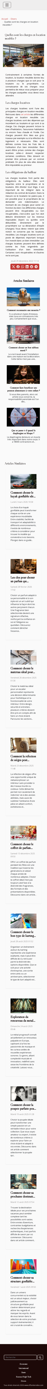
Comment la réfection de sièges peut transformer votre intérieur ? (23, 761)
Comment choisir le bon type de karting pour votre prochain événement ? (22, 937)
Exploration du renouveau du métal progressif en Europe (23, 1020)
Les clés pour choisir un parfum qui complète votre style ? (23, 581)
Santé (23, 1372)
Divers (14, 18)
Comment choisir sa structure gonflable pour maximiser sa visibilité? (22, 1283)
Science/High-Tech (23, 1376)
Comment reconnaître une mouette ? (23, 310)
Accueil (5, 18)
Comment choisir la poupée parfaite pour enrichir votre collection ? (23, 1110)
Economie (23, 1364)
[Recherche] (20, 1357)
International (23, 1368)
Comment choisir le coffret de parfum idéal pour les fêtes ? (22, 848)
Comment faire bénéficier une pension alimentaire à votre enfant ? (23, 389)
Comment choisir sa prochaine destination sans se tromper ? (23, 1196)
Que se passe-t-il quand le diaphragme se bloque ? (23, 432)
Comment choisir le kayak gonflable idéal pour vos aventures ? (23, 496)
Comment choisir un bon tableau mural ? (23, 349)
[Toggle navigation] (7, 5)
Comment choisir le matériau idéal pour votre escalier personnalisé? (22, 673)
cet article (25, 114)
